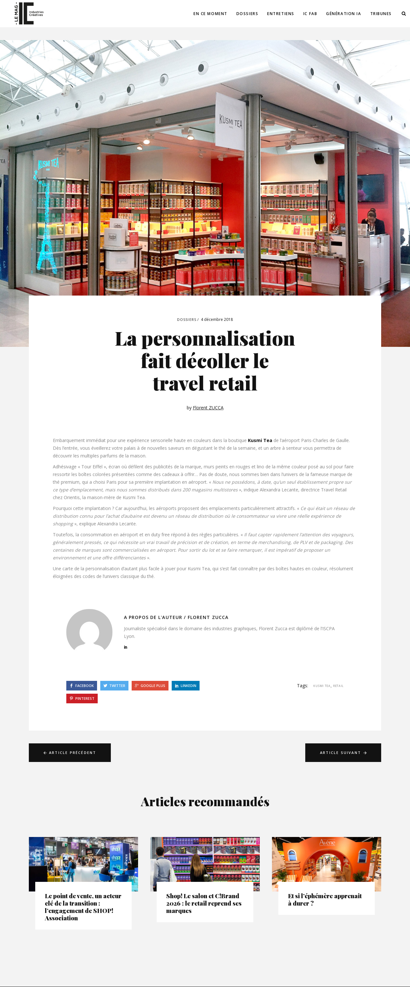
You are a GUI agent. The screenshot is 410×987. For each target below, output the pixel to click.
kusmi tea (321, 686)
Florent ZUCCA (208, 408)
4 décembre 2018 (217, 319)
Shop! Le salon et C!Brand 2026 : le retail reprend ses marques (204, 903)
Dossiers (186, 319)
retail (338, 686)
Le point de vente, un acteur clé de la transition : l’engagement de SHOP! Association (83, 906)
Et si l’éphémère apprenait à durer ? (325, 899)
